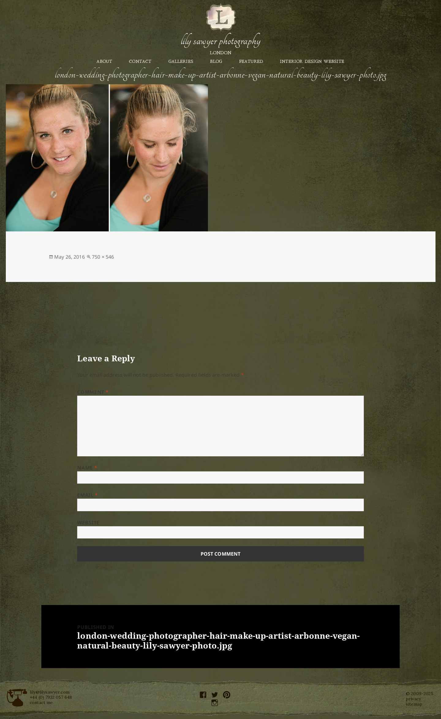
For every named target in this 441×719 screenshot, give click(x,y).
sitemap (414, 704)
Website (88, 522)
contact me (41, 702)
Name (87, 467)
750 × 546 (103, 256)
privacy (413, 699)
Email (87, 495)
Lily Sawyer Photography (220, 41)
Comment (93, 392)
